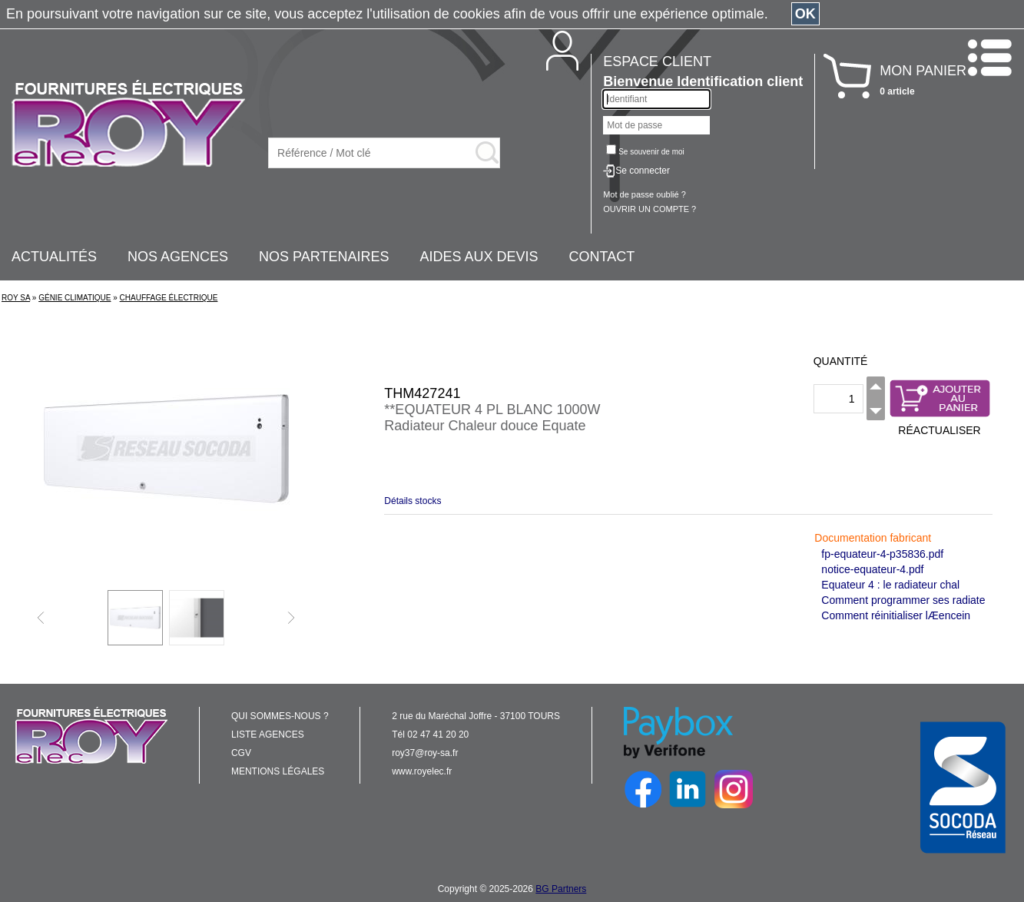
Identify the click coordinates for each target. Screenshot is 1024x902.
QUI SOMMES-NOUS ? (280, 716)
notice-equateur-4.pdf (872, 569)
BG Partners (560, 889)
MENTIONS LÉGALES (277, 771)
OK (805, 14)
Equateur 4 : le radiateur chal (890, 585)
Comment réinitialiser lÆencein (895, 615)
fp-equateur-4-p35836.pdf (882, 554)
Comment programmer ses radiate (903, 600)
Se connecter (642, 170)
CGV (241, 753)
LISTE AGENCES (267, 734)
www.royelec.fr (422, 771)
